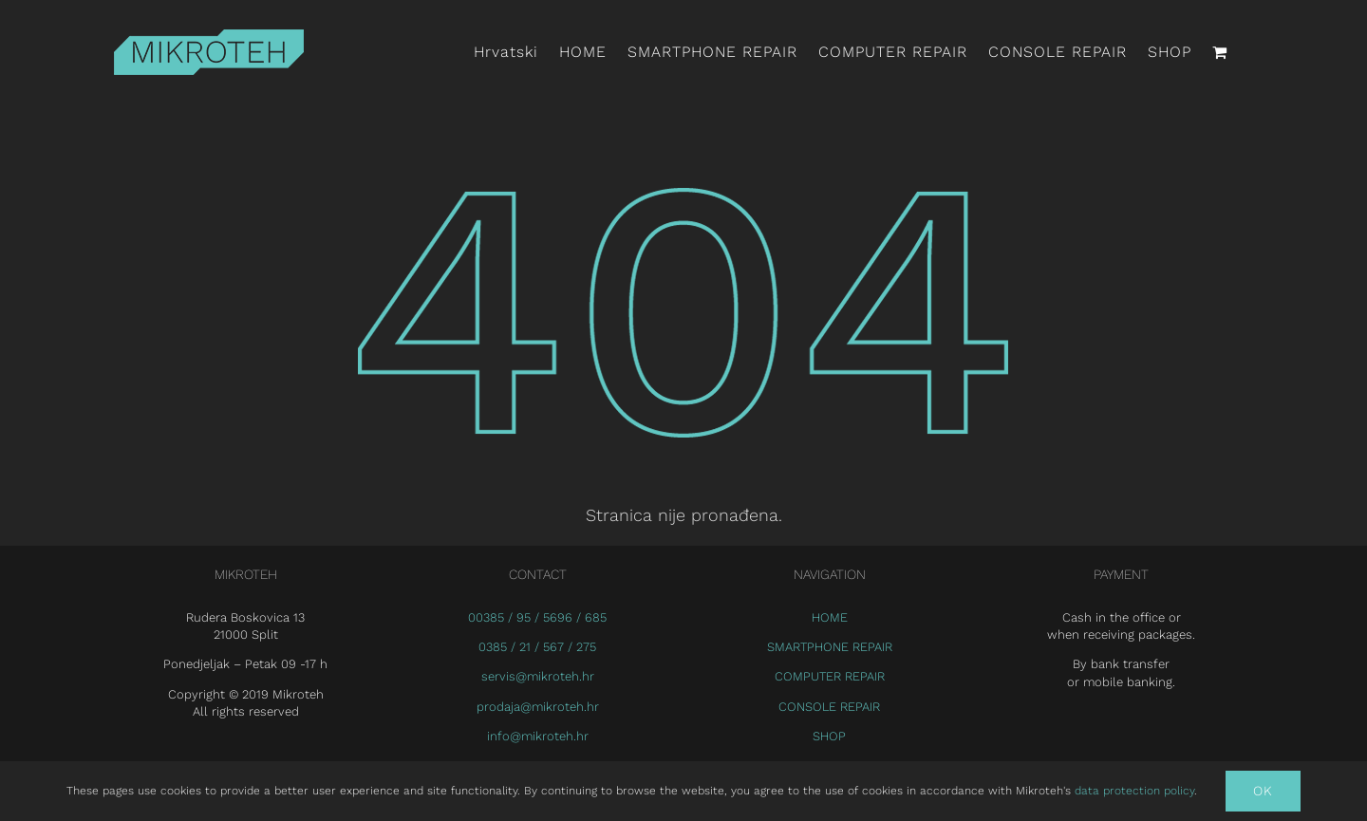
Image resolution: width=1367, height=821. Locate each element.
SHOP (829, 736)
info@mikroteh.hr (538, 736)
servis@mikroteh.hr (537, 676)
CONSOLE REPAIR (829, 707)
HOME (830, 617)
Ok (1263, 790)
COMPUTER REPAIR (830, 676)
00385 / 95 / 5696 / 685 (537, 617)
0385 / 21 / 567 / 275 (537, 647)
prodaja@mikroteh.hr (538, 707)
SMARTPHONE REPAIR (829, 647)
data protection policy (1132, 790)
